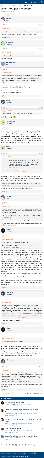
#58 (42, 236)
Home (31, 453)
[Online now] (4, 150)
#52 (42, 48)
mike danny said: (6, 338)
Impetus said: (5, 156)
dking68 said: (5, 52)
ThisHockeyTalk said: (7, 239)
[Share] (39, 25)
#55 (42, 128)
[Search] (42, 2)
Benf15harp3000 (9, 437)
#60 (42, 335)
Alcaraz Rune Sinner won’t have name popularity (21, 436)
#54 (42, 107)
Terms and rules (12, 453)
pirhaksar (7, 404)
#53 (42, 69)
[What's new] (38, 2)
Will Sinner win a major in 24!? (15, 402)
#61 (42, 366)
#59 (42, 299)
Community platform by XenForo (14, 456)
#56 (42, 153)
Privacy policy (21, 453)
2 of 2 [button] (13, 14)
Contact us (4, 453)
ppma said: (5, 206)
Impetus (4, 11)
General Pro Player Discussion (23, 404)
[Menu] (2, 2)
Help (27, 453)
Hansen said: (5, 72)
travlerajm (7, 430)
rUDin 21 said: (5, 28)
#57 (42, 203)
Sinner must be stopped (13, 429)
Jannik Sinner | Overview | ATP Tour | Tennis (22, 160)
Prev (7, 14)
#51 (42, 24)
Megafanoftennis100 (9, 413)
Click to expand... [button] (22, 171)
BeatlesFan (7, 423)
